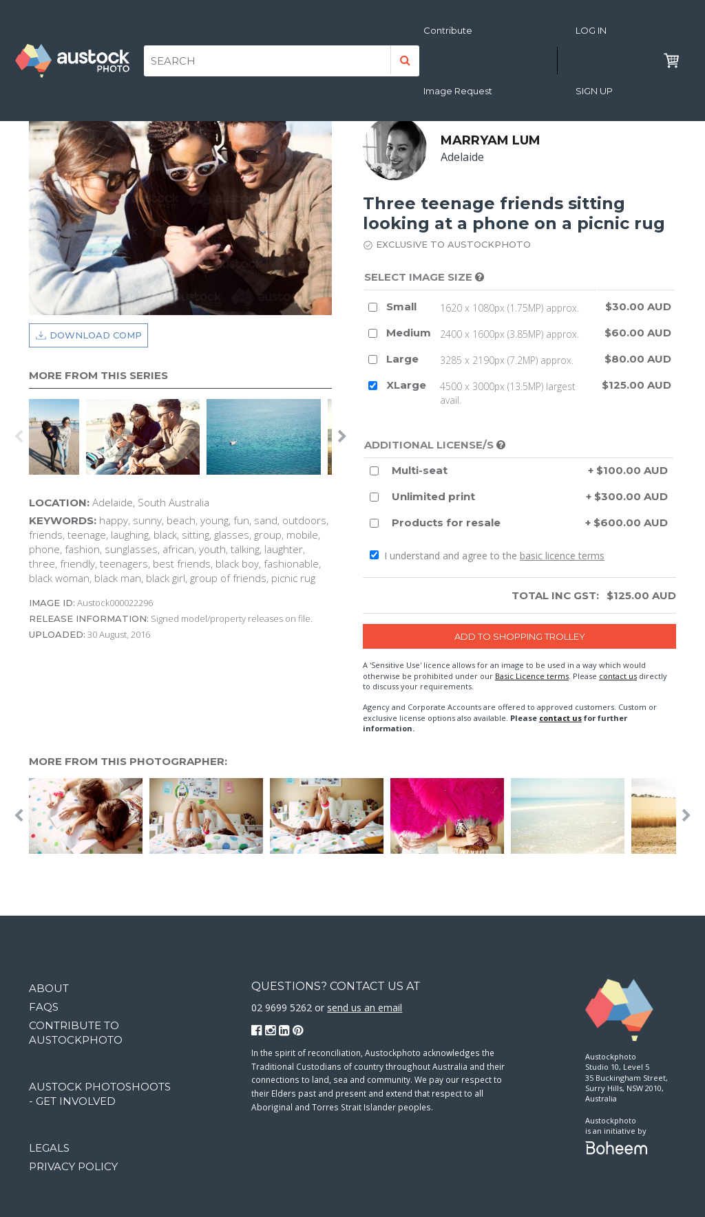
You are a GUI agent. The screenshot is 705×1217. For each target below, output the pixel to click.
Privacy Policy (73, 1166)
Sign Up (594, 90)
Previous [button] (18, 437)
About (49, 988)
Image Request (457, 90)
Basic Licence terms (532, 676)
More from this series (98, 375)
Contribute (447, 30)
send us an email (364, 1007)
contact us (618, 676)
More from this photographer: (128, 761)
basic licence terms (562, 555)
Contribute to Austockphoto (76, 1032)
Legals (49, 1147)
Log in (591, 30)
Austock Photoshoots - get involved (100, 1094)
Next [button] (342, 437)
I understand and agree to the (487, 555)
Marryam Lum (490, 140)
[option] (57, 437)
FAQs (44, 1006)
